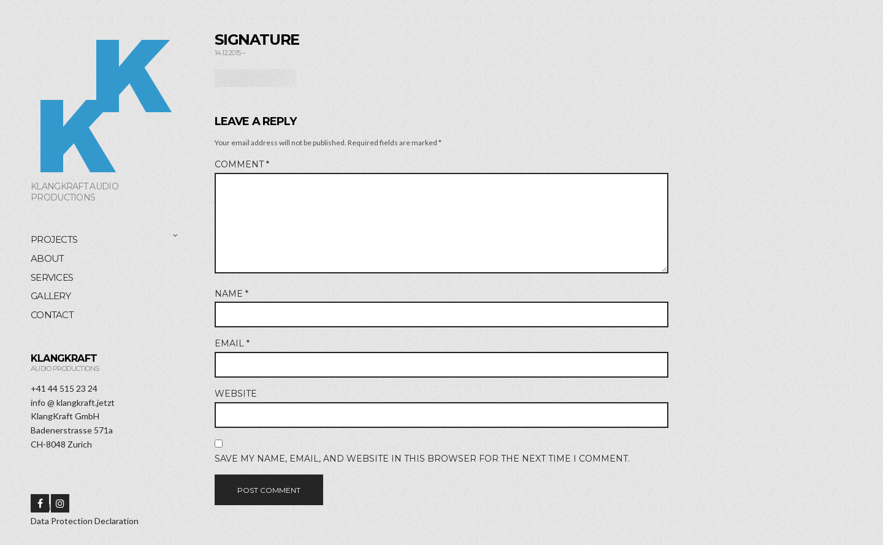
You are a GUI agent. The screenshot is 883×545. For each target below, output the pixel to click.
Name (231, 293)
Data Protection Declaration (85, 521)
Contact (52, 315)
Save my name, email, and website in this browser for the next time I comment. (422, 458)
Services (52, 277)
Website (236, 393)
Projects (54, 239)
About (47, 258)
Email (232, 343)
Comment (242, 164)
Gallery (51, 296)
